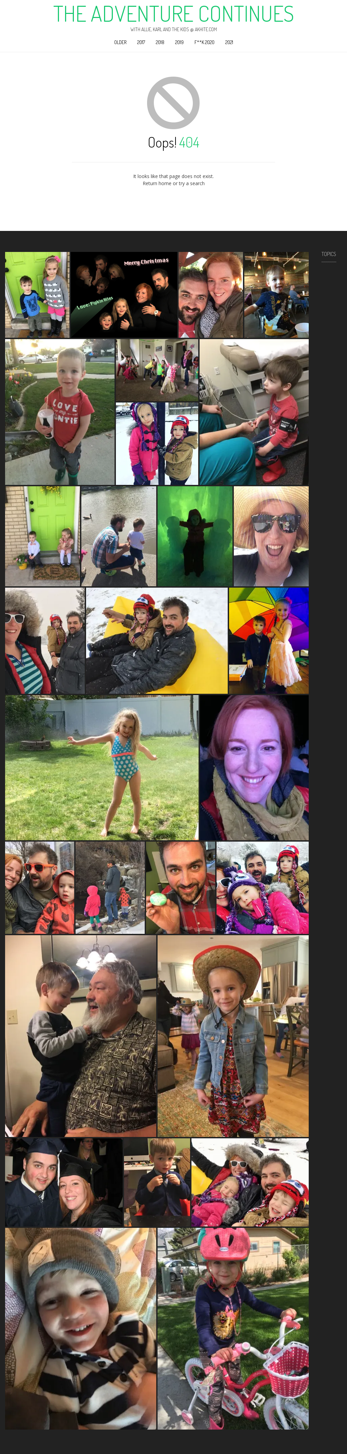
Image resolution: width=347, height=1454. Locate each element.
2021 (229, 42)
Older (120, 42)
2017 (141, 42)
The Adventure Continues (173, 13)
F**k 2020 (205, 42)
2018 (160, 42)
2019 (179, 42)
